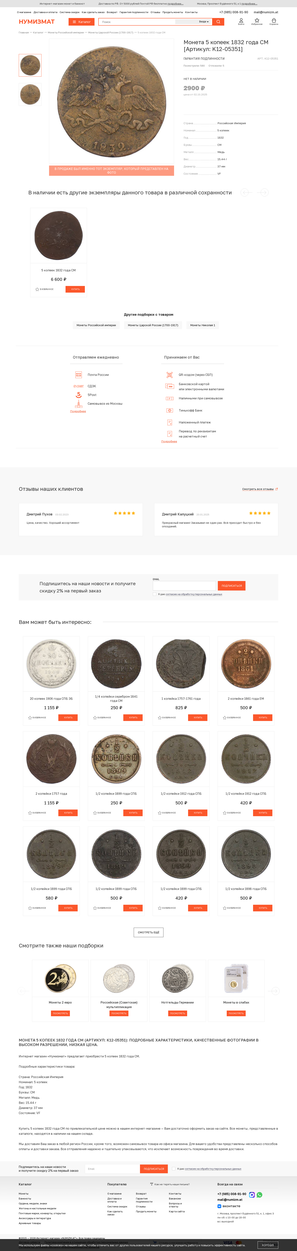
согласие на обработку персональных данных (194, 594)
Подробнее (78, 411)
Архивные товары (30, 1223)
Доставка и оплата (45, 12)
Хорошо (268, 1245)
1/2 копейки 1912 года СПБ (181, 794)
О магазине (24, 12)
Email (156, 579)
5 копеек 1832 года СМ (58, 270)
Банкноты (25, 1198)
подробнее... (176, 3)
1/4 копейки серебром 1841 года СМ (116, 699)
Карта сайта (177, 1211)
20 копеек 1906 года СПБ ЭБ (51, 698)
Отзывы (155, 12)
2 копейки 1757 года (51, 794)
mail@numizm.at (266, 12)
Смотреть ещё (148, 932)
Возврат (112, 12)
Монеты (23, 1193)
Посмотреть (60, 1013)
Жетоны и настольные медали (37, 1208)
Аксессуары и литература (35, 1218)
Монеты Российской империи (96, 325)
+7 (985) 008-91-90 (234, 12)
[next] (275, 991)
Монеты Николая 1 (202, 325)
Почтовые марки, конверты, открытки (42, 1213)
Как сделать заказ (93, 12)
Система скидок (70, 12)
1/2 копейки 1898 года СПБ (246, 889)
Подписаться (232, 585)
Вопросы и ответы (175, 1205)
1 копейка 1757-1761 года (181, 698)
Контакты (191, 12)
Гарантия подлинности (134, 12)
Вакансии (175, 1198)
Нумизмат (37, 21)
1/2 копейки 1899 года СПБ (116, 794)
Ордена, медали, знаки (33, 1203)
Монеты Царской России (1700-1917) (153, 325)
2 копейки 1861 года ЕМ (246, 698)
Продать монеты (173, 12)
